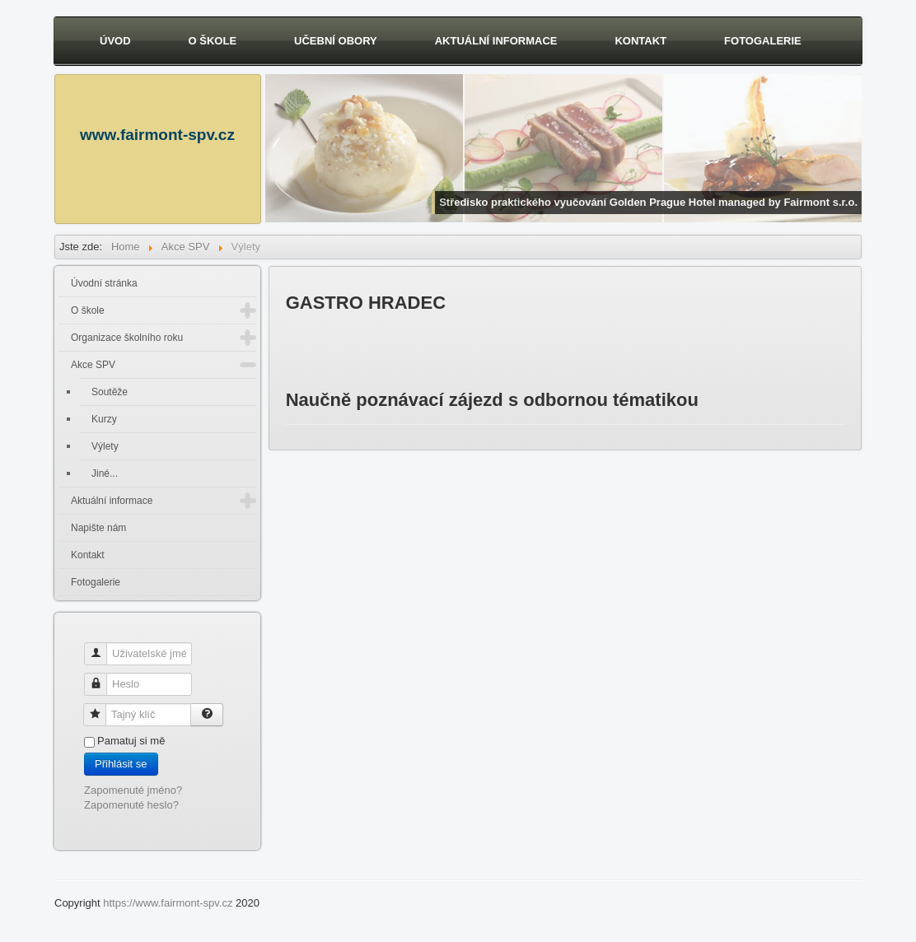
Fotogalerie (763, 41)
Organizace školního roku (127, 337)
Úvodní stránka (104, 283)
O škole (213, 41)
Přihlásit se (121, 764)
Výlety (105, 446)
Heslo (101, 677)
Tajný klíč (100, 707)
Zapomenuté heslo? (131, 805)
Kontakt (640, 41)
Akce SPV (93, 365)
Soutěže (109, 392)
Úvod (115, 41)
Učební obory (335, 41)
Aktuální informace (496, 41)
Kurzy (104, 419)
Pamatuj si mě (131, 740)
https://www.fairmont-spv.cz (167, 903)
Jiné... (104, 473)
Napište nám (98, 528)
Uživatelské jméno (101, 646)
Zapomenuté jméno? (133, 790)
